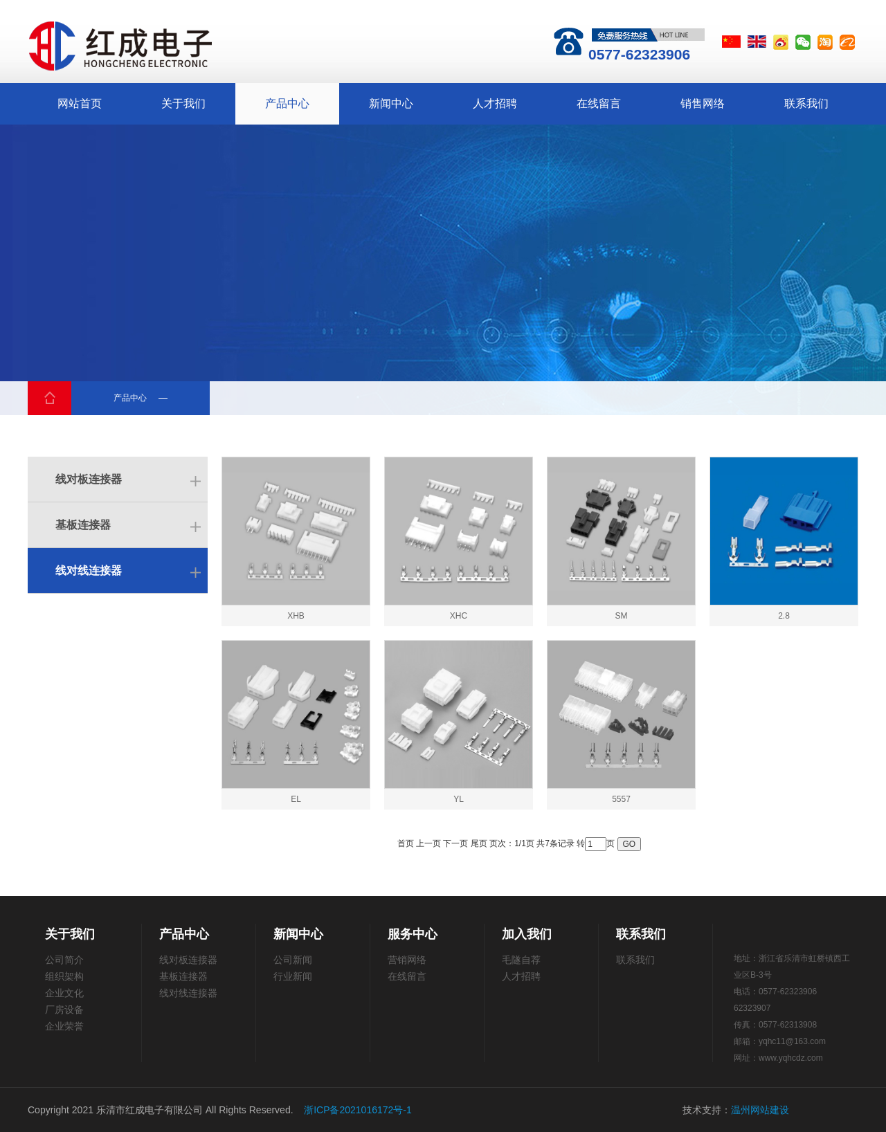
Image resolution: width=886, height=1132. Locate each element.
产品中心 (287, 103)
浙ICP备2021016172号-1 (358, 1109)
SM (621, 616)
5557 (621, 799)
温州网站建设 (760, 1109)
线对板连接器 (88, 479)
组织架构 (64, 976)
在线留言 (599, 103)
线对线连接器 (88, 570)
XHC (458, 616)
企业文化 (64, 992)
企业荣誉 (64, 1026)
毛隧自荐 (521, 959)
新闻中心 (391, 103)
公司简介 (64, 959)
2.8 (784, 616)
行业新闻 (292, 976)
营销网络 (407, 959)
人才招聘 (495, 103)
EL (296, 799)
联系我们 (806, 103)
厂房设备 (64, 1009)
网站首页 (79, 103)
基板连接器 (83, 525)
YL (458, 799)
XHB (296, 616)
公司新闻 (292, 959)
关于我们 (183, 103)
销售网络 (702, 103)
